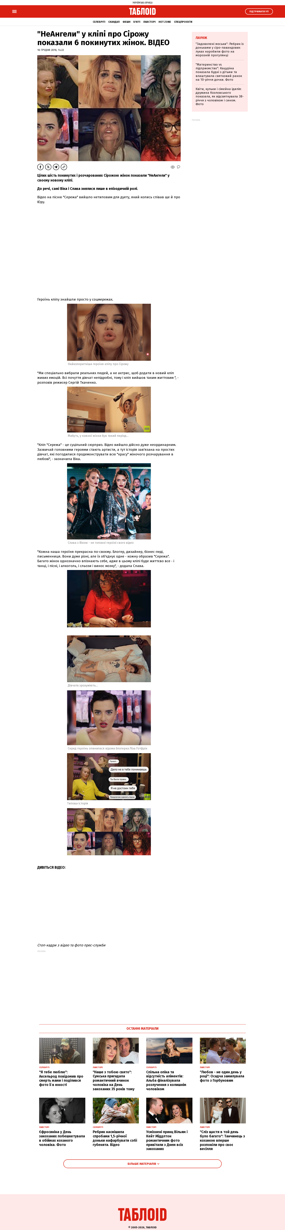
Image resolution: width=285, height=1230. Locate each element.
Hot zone (165, 21)
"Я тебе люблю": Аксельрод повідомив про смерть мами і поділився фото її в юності (61, 1078)
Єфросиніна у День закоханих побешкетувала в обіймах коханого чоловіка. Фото (62, 1138)
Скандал (114, 21)
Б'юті (136, 21)
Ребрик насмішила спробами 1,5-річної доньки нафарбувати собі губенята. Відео (115, 1138)
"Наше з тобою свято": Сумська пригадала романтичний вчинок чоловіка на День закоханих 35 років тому (113, 1080)
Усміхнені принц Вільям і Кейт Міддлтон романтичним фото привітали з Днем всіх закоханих (167, 1140)
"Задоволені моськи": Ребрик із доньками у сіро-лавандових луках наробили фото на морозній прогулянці (220, 49)
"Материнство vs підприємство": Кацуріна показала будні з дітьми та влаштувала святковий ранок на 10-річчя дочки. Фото (219, 72)
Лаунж (201, 38)
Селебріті (99, 21)
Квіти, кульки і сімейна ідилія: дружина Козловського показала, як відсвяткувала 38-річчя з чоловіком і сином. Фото (220, 96)
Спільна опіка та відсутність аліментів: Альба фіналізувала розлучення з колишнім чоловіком (166, 1080)
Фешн (126, 21)
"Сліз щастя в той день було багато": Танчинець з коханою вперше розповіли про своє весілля (222, 1140)
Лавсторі (149, 21)
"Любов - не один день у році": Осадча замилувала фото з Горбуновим (222, 1076)
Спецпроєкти (183, 21)
